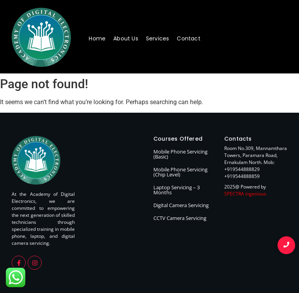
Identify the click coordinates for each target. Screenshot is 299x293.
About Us (125, 38)
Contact (188, 38)
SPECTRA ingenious (245, 193)
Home (97, 38)
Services (157, 38)
